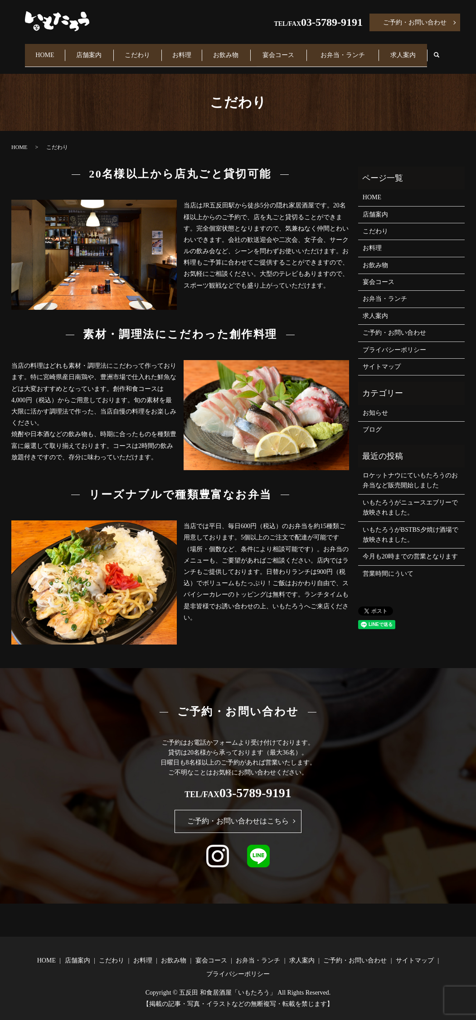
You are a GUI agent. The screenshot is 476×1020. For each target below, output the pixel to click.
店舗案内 (91, 50)
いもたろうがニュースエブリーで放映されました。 (410, 499)
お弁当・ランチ (346, 50)
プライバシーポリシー (394, 340)
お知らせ (375, 404)
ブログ (372, 421)
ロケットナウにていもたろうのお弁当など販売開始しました (410, 471)
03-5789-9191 (332, 22)
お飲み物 (230, 50)
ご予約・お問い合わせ (415, 22)
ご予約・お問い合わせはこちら (238, 812)
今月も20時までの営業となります (410, 547)
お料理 (185, 50)
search (444, 51)
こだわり (140, 50)
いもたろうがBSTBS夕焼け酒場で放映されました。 (410, 525)
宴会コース (283, 50)
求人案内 (405, 50)
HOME (45, 50)
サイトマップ (382, 358)
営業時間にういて (388, 565)
